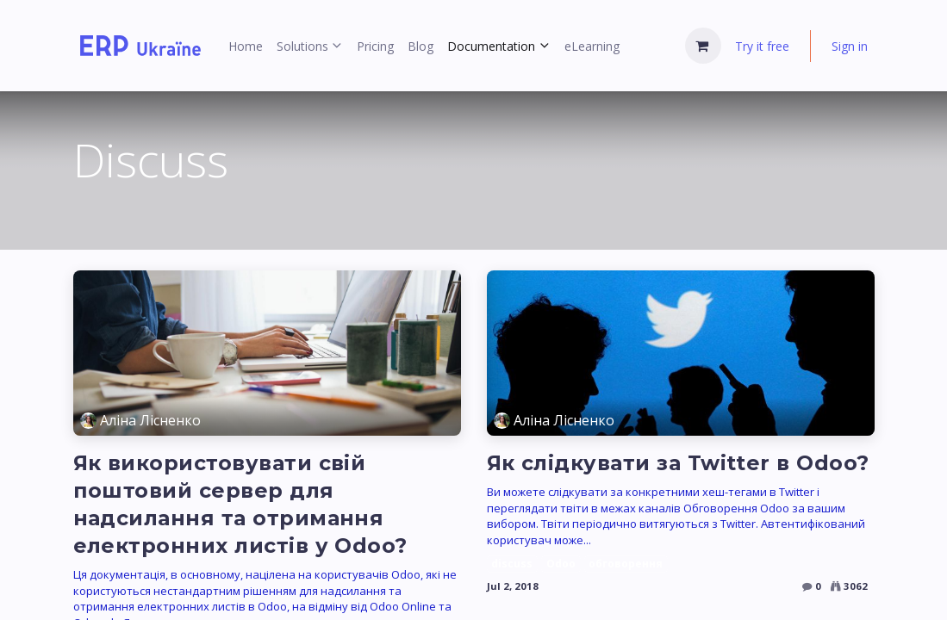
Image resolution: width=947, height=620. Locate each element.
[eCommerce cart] (703, 46)
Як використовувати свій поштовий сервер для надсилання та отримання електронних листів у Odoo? (240, 504)
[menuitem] (245, 46)
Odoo (561, 563)
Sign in (850, 46)
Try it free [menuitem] (762, 46)
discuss (512, 563)
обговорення (626, 563)
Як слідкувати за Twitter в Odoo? (678, 462)
